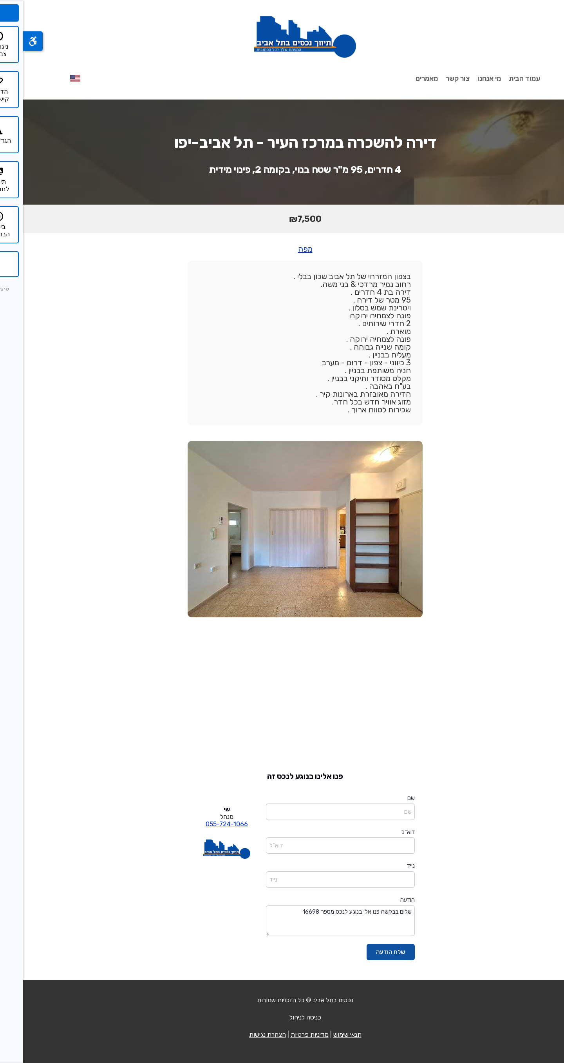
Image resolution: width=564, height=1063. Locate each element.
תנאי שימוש (324, 1034)
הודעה (384, 899)
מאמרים (403, 78)
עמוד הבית (501, 78)
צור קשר (434, 78)
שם (388, 798)
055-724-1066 (204, 824)
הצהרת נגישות (244, 1034)
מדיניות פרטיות (287, 1034)
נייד (388, 865)
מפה (282, 249)
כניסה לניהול (282, 1017)
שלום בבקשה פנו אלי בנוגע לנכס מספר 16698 (317, 920)
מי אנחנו (466, 78)
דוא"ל (385, 832)
